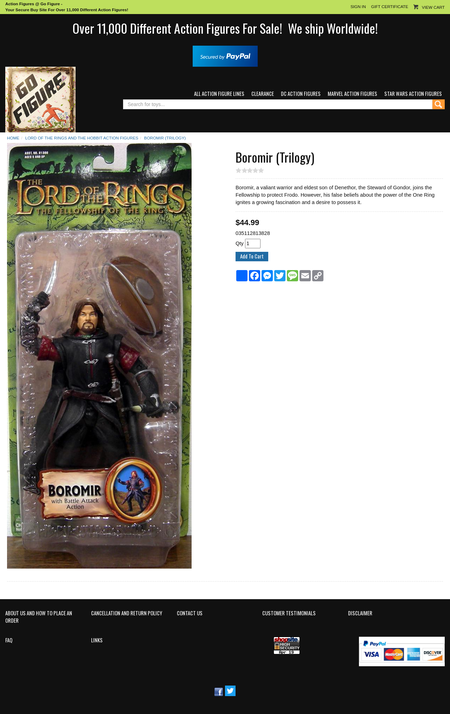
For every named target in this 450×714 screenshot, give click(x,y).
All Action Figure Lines (219, 93)
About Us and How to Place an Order (38, 617)
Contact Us (189, 613)
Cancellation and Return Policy (126, 613)
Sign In (358, 6)
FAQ (8, 640)
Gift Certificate (389, 6)
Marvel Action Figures (352, 93)
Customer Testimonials (289, 613)
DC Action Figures (301, 93)
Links (97, 640)
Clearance (262, 93)
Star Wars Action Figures (413, 93)
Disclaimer (360, 613)
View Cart (433, 7)
